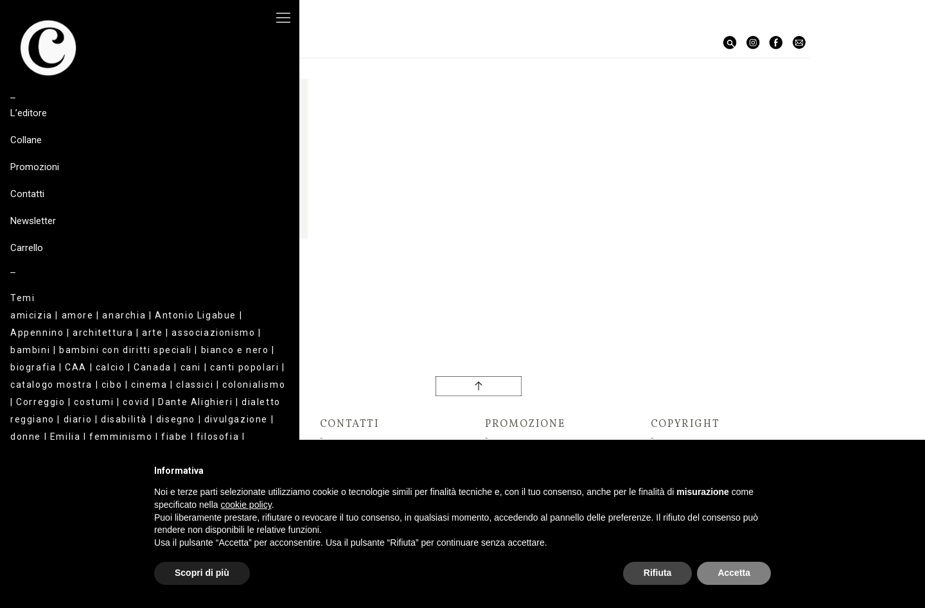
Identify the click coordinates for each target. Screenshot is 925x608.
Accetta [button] (734, 573)
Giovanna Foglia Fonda (227, 259)
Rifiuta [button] (658, 573)
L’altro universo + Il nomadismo (228, 273)
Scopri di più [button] (202, 573)
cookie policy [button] (246, 504)
